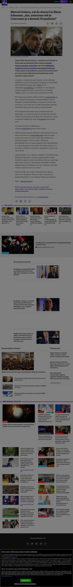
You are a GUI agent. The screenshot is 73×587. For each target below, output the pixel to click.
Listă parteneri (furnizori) (6, 576)
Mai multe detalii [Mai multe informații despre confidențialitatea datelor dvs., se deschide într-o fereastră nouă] (13, 557)
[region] (36, 568)
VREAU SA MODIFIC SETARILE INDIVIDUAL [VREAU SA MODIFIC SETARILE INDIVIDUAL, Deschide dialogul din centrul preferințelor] (25, 584)
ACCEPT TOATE (26, 580)
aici (33, 562)
